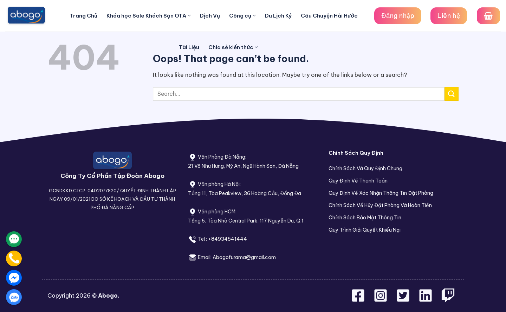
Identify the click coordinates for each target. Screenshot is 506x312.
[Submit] (452, 94)
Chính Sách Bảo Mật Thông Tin (365, 217)
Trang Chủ (83, 15)
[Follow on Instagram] (381, 299)
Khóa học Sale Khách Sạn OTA (148, 15)
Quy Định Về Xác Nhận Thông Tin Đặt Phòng (381, 193)
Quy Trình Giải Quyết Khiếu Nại (365, 230)
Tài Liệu (189, 47)
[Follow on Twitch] (448, 299)
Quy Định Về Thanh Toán (358, 181)
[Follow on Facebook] (358, 299)
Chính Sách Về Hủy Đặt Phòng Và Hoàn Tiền (380, 205)
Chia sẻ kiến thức (233, 47)
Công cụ (242, 15)
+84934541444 (227, 239)
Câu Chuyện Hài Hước (329, 15)
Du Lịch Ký (278, 15)
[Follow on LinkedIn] (426, 299)
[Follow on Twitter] (403, 299)
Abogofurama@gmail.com (244, 257)
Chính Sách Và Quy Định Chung (365, 168)
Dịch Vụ (210, 15)
